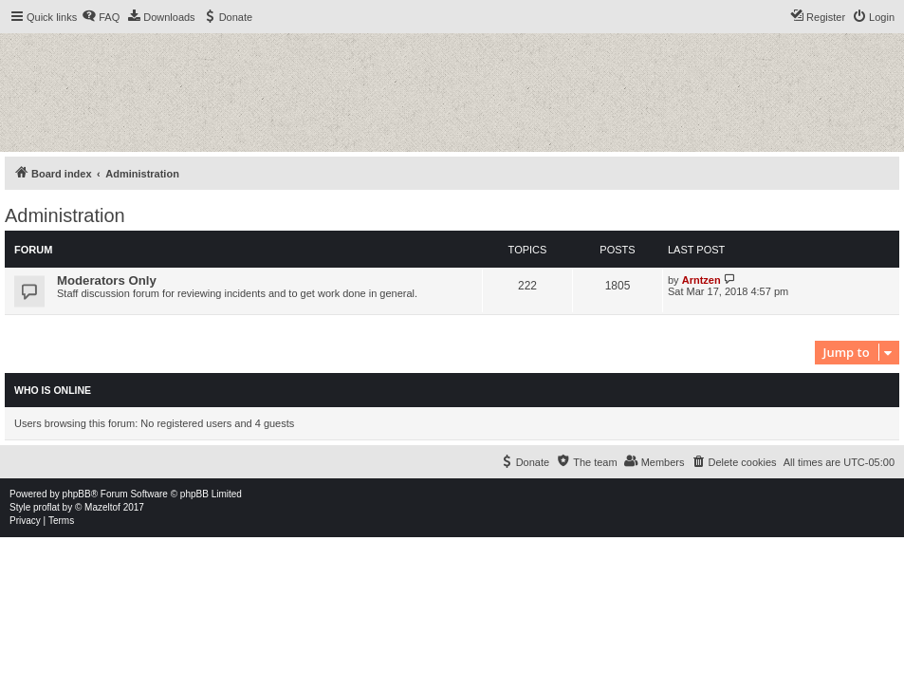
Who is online (52, 390)
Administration (65, 215)
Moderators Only (107, 280)
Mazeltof (102, 507)
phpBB (77, 494)
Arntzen (701, 280)
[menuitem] (101, 17)
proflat (46, 507)
